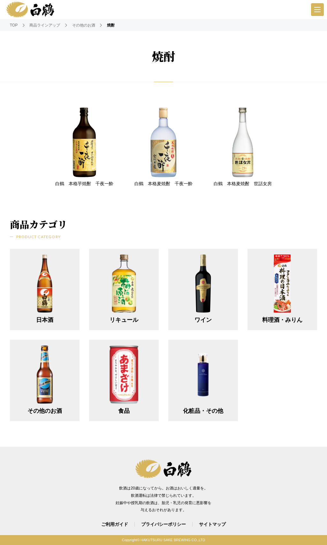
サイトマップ (212, 524)
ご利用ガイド (114, 524)
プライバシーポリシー (163, 524)
